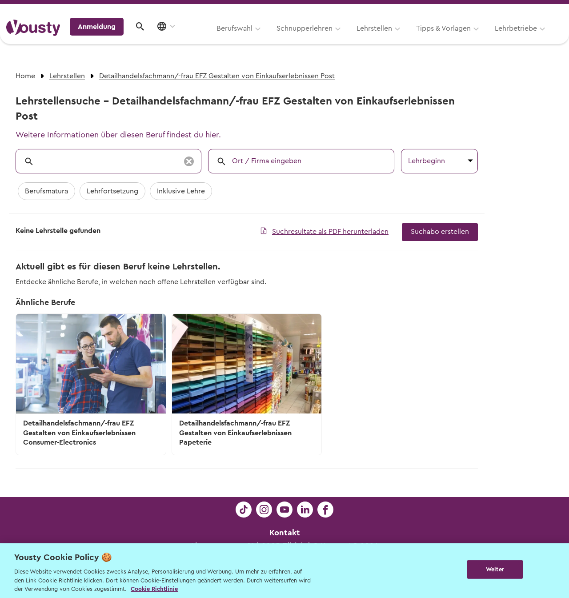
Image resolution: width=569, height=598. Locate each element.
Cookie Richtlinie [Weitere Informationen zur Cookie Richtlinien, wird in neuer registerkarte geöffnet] (154, 589)
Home (25, 76)
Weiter (495, 570)
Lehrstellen (262, 38)
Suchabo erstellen (440, 231)
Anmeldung (486, 37)
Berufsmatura (46, 191)
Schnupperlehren (192, 38)
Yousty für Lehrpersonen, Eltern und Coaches (397, 9)
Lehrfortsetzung (112, 191)
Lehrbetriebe (404, 38)
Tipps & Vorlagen (331, 38)
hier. (213, 135)
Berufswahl (122, 38)
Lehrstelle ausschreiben (524, 9)
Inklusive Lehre (181, 191)
